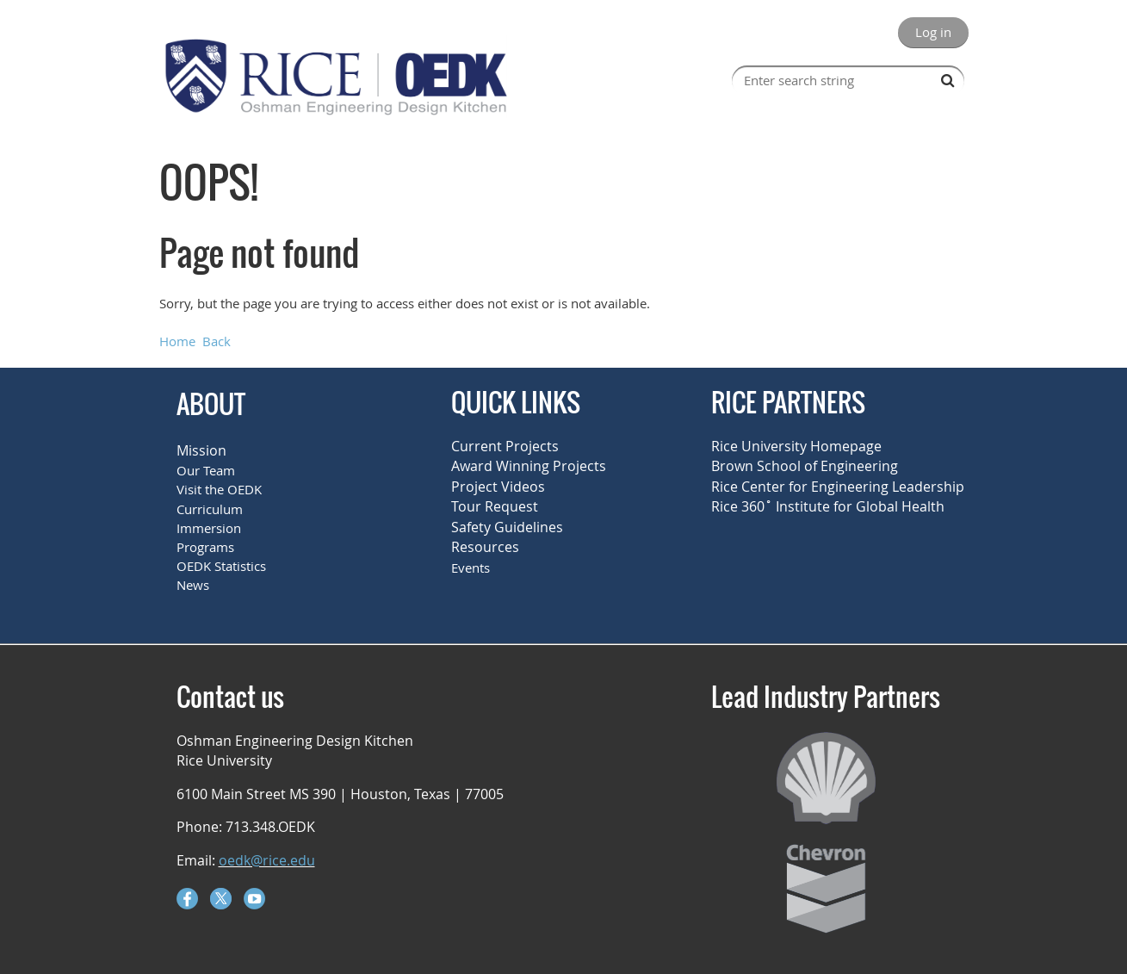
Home (177, 341)
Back (216, 341)
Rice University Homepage (796, 446)
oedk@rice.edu (267, 860)
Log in (933, 31)
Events (470, 567)
